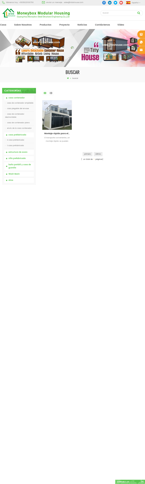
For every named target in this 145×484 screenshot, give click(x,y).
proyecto (64, 25)
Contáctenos (102, 25)
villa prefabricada (17, 158)
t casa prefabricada (14, 145)
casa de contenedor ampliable (19, 103)
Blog (4, 406)
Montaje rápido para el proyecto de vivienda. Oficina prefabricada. (58, 133)
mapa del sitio (8, 411)
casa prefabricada (17, 134)
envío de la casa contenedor (18, 128)
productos (45, 25)
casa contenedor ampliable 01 (84, 427)
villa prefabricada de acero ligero (85, 417)
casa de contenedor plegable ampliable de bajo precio (25, 231)
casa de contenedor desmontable (14, 116)
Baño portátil (76, 386)
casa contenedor (16, 97)
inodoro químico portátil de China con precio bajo (24, 201)
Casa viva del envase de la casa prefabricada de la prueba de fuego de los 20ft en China (24, 246)
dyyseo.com (116, 479)
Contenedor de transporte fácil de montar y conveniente (25, 262)
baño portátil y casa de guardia (19, 166)
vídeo (120, 25)
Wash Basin (14, 174)
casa (3, 25)
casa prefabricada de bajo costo (85, 401)
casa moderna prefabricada (83, 391)
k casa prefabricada (14, 140)
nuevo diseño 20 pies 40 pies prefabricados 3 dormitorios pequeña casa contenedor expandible (25, 277)
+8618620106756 (26, 2)
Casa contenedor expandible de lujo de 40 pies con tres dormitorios (24, 307)
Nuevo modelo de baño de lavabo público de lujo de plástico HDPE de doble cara (23, 292)
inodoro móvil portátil (80, 406)
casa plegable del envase (17, 108)
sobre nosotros (23, 25)
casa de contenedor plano (17, 122)
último (98, 154)
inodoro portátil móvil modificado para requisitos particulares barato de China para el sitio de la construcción (25, 216)
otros (10, 180)
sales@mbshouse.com (73, 2)
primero (87, 154)
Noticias (82, 25)
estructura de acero (17, 152)
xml (3, 417)
